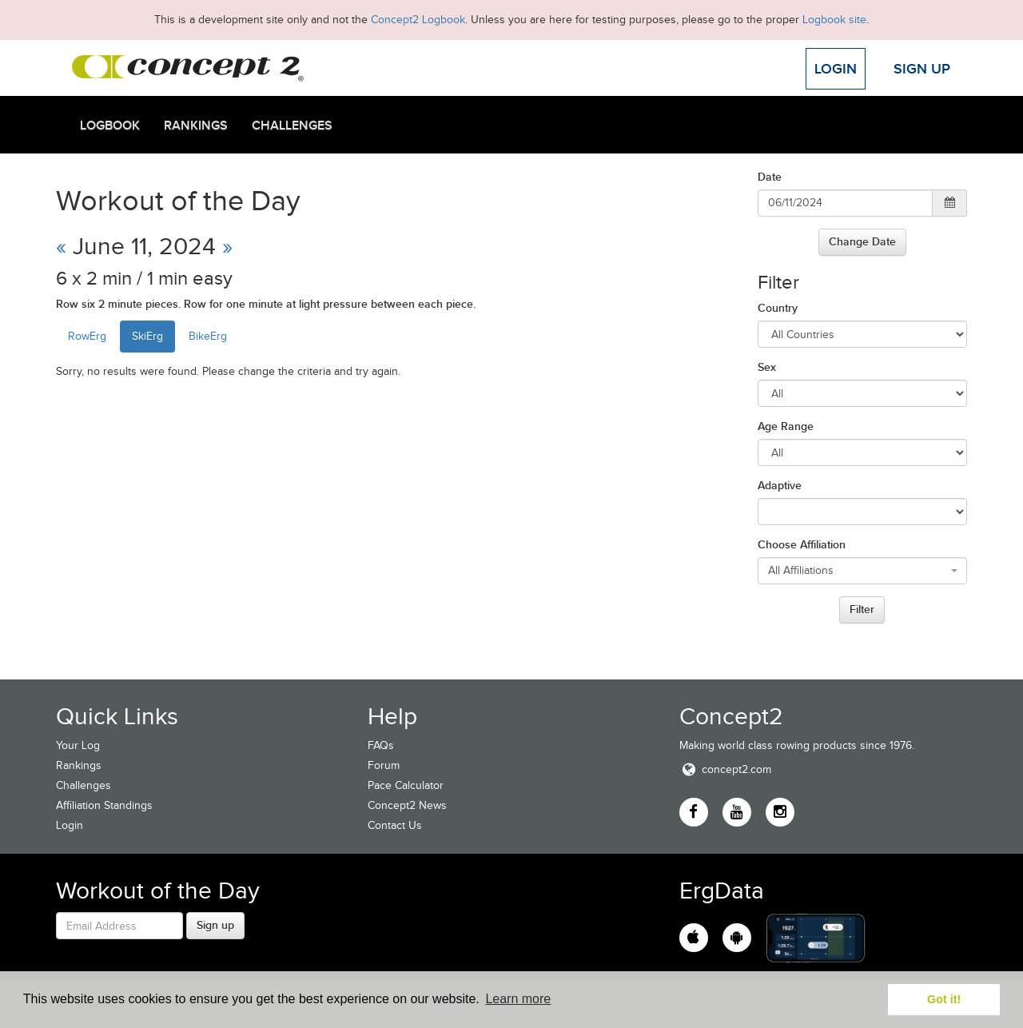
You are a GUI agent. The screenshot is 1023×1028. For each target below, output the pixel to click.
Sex (767, 367)
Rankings (196, 125)
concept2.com (725, 769)
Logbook (110, 125)
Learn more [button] (518, 999)
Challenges (292, 125)
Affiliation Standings (104, 805)
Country (778, 307)
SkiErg (147, 336)
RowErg (87, 336)
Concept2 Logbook (418, 20)
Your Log (78, 745)
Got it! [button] (944, 999)
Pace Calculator (406, 785)
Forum (384, 765)
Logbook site (834, 20)
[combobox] (863, 570)
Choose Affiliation (802, 544)
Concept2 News (407, 805)
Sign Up (922, 69)
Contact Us (395, 825)
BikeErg (208, 336)
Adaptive (780, 485)
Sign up (215, 924)
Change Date (862, 241)
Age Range (786, 426)
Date (770, 176)
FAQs (381, 745)
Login (835, 69)
